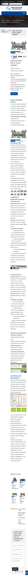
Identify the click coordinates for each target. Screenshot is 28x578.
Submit (15, 571)
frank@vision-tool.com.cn (8, 1)
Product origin (14, 70)
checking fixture (21, 519)
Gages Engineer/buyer (21, 525)
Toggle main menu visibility (24, 12)
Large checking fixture (17, 20)
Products (8, 20)
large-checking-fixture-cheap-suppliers (21, 516)
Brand (12, 68)
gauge (19, 522)
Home (2, 20)
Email (14, 93)
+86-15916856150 (21, 1)
